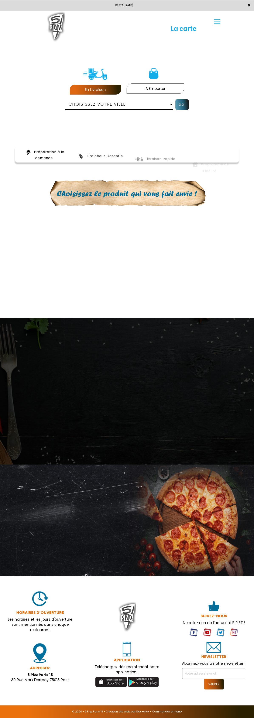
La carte (183, 22)
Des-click (142, 711)
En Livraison (95, 89)
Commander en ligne (167, 711)
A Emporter (155, 88)
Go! (182, 104)
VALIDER (213, 684)
